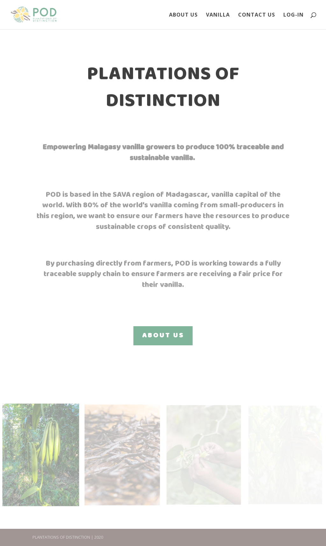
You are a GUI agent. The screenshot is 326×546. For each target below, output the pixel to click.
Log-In (293, 15)
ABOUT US (163, 335)
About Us (183, 15)
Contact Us (256, 15)
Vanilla (218, 15)
